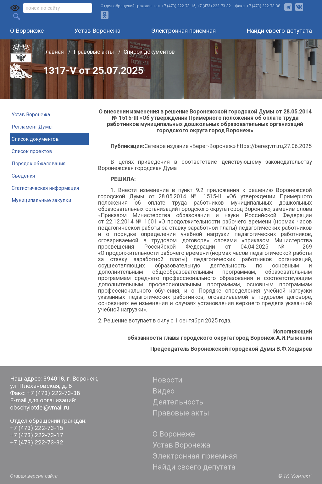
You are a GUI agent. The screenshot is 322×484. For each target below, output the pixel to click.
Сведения (23, 176)
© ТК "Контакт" (295, 476)
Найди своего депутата (279, 30)
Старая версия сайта (34, 476)
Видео (164, 391)
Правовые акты (94, 52)
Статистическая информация (45, 188)
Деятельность (178, 402)
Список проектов (32, 151)
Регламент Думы (32, 127)
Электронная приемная (183, 30)
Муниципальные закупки (41, 200)
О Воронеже (27, 30)
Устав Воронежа (97, 30)
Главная (54, 52)
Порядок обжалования (38, 164)
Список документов (149, 52)
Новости (167, 380)
